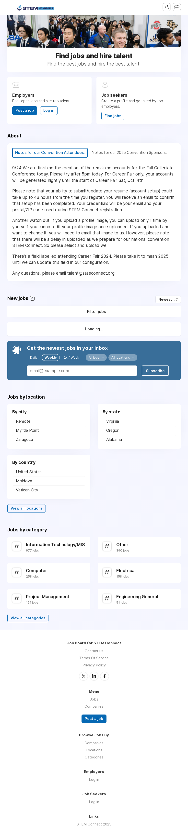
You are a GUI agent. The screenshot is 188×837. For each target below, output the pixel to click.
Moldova (24, 480)
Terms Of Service (94, 658)
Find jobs (113, 116)
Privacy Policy (94, 665)
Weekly (51, 357)
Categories (94, 756)
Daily (33, 357)
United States (29, 471)
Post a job (24, 110)
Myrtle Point (27, 430)
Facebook (104, 676)
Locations (94, 749)
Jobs (94, 699)
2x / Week (71, 357)
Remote (23, 421)
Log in (48, 110)
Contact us (94, 650)
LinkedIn (94, 676)
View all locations (27, 508)
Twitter (83, 676)
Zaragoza (24, 439)
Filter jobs (96, 311)
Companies (94, 706)
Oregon (112, 430)
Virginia (112, 421)
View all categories (28, 618)
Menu (11, 7)
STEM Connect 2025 (94, 823)
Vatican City (27, 489)
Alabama (114, 439)
